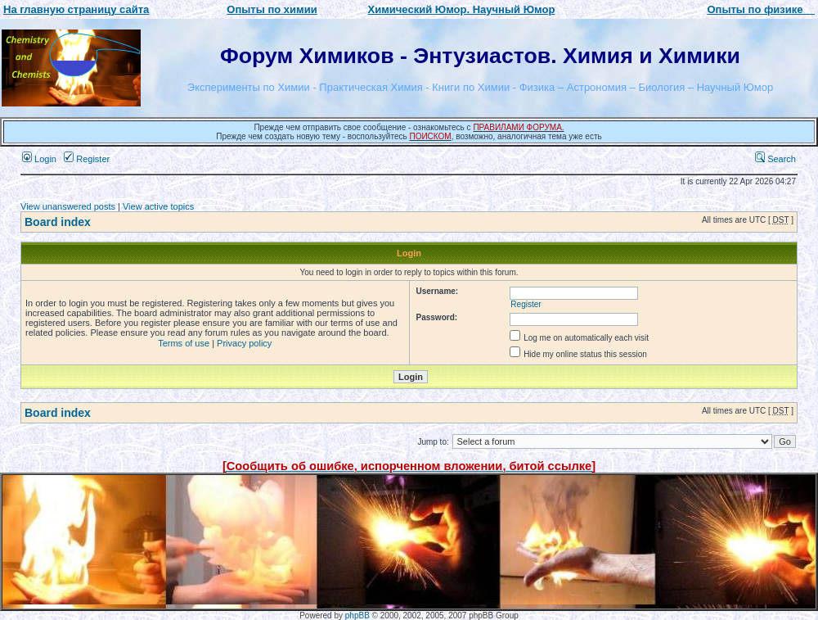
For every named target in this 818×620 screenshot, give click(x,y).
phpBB (357, 615)
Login (39, 159)
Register (87, 159)
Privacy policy (244, 343)
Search (775, 159)
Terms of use (183, 343)
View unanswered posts (67, 206)
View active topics (158, 206)
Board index (58, 222)
